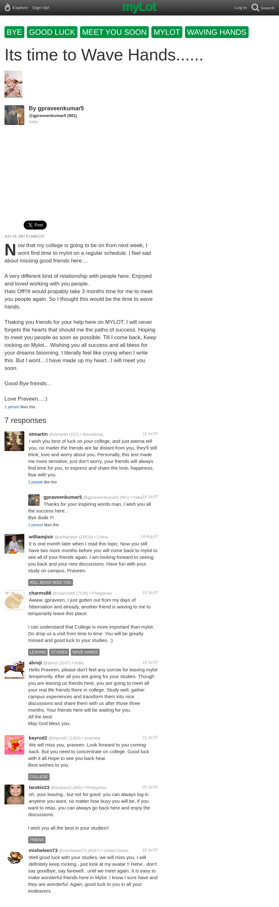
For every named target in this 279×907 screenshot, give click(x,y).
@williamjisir (65, 537)
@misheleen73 (73, 850)
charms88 (40, 593)
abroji (35, 662)
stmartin (38, 434)
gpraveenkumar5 (61, 108)
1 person (12, 407)
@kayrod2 (57, 738)
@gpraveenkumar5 (47, 115)
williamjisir (41, 536)
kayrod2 (38, 737)
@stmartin (58, 434)
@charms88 (63, 593)
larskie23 (39, 787)
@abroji (50, 663)
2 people (35, 482)
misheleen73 (43, 850)
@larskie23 (61, 787)
